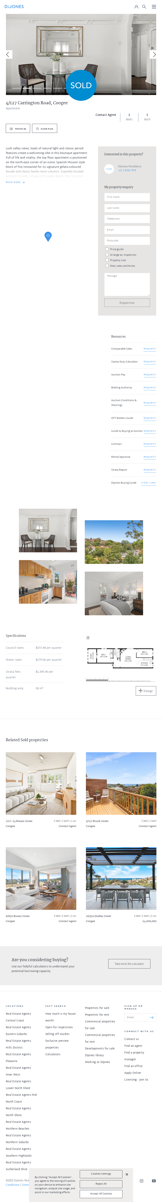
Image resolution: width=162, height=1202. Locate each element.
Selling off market (57, 1034)
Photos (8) (20, 129)
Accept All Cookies (101, 1194)
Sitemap (27, 1185)
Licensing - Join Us (136, 1079)
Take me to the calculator (129, 964)
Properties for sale (97, 1008)
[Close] (127, 1174)
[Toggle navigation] (154, 7)
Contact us (131, 1039)
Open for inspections (59, 1027)
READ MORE (13, 182)
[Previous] (8, 54)
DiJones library (94, 1055)
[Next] (154, 54)
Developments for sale (100, 1048)
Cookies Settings (101, 1174)
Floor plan (47, 129)
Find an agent (133, 1046)
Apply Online (132, 1073)
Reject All (101, 1184)
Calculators (52, 1054)
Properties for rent (97, 1015)
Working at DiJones (97, 1062)
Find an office (133, 1066)
